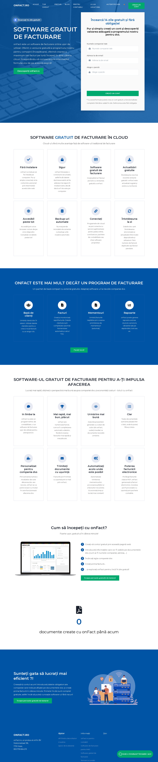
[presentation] (105, 83)
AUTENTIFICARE (113, 4)
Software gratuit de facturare (88, 755)
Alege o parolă (93, 67)
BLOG (67, 4)
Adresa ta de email (95, 55)
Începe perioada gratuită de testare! (100, 578)
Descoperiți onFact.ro (29, 71)
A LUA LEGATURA (95, 5)
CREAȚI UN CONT (136, 6)
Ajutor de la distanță (66, 746)
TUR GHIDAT (45, 5)
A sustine (61, 742)
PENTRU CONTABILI (78, 5)
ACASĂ (36, 4)
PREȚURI (57, 4)
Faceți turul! (79, 350)
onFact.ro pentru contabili (87, 740)
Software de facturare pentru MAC (89, 747)
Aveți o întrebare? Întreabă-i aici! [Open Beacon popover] (135, 754)
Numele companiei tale (97, 44)
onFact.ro (21, 5)
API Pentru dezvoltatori (67, 738)
